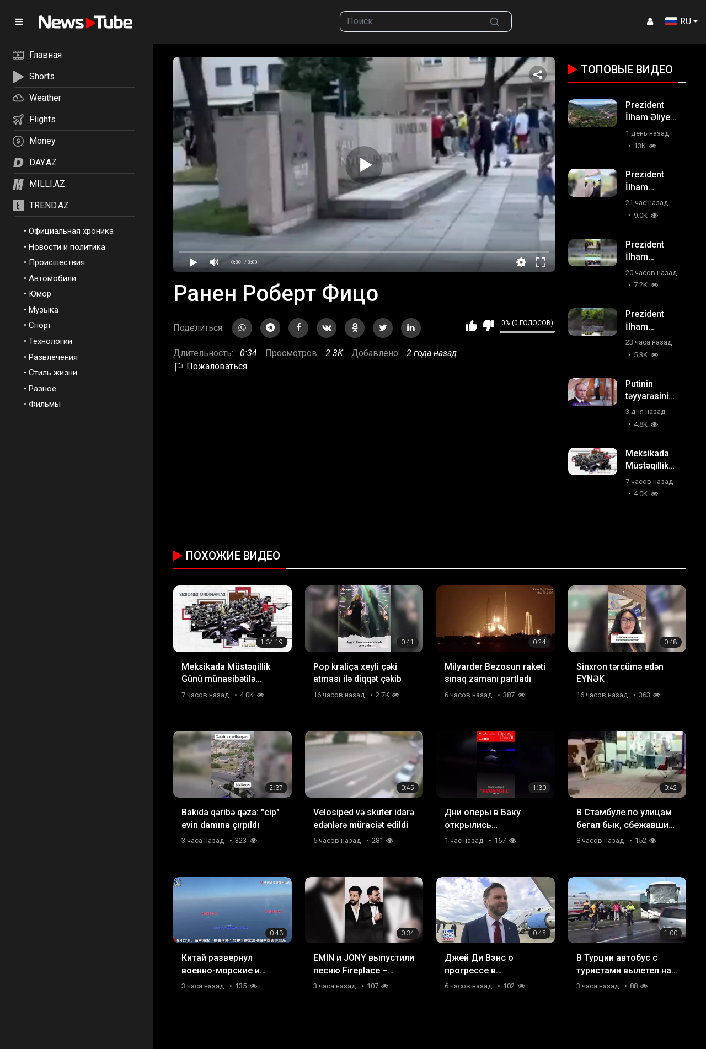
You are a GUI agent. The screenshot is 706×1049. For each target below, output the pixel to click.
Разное (42, 389)
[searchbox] (409, 21)
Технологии (50, 341)
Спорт (40, 325)
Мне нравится (471, 325)
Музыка (43, 310)
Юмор (40, 294)
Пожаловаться (210, 366)
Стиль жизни (53, 373)
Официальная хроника (71, 231)
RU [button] (678, 21)
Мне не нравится (488, 325)
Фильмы (45, 404)
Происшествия (57, 262)
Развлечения (53, 357)
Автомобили (52, 278)
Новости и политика (67, 247)
